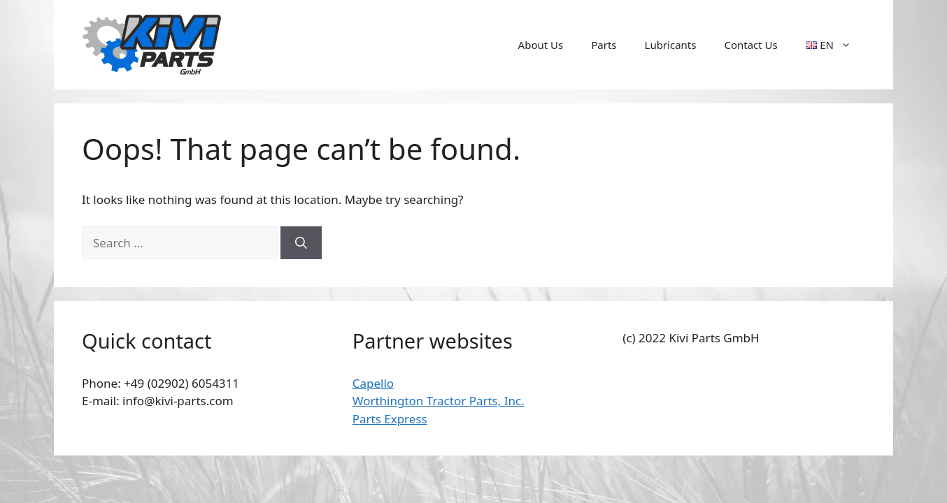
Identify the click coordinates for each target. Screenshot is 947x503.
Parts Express (390, 419)
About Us (541, 45)
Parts (603, 45)
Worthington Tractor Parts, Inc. (439, 401)
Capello (373, 383)
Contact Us (750, 45)
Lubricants (671, 45)
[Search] (301, 243)
